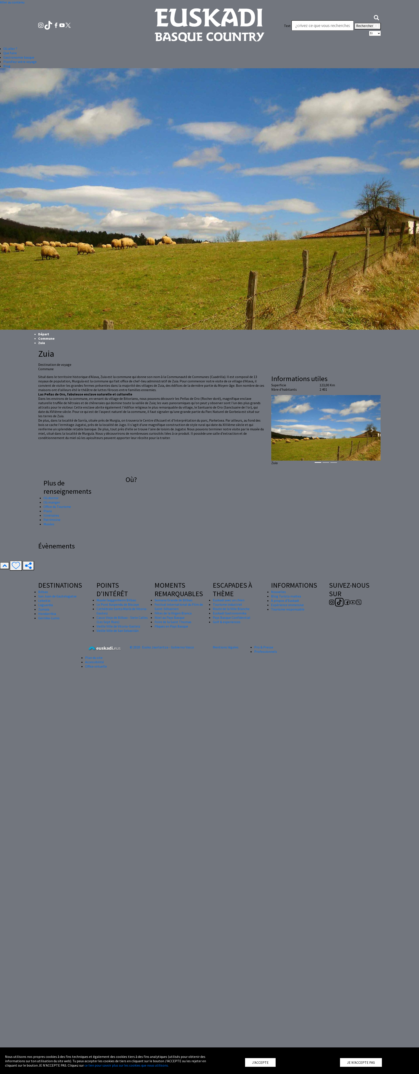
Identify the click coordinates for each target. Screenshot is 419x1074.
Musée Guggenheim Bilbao (116, 600)
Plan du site (94, 657)
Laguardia (45, 605)
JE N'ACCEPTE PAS (361, 1062)
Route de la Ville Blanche (231, 609)
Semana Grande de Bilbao (173, 600)
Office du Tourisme (57, 506)
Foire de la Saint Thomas (173, 622)
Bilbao (43, 592)
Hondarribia (47, 613)
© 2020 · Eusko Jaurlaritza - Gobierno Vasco (162, 647)
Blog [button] (6, 66)
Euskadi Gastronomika (229, 613)
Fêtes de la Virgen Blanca (173, 613)
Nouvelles (278, 592)
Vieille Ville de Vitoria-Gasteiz (118, 626)
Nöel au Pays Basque (170, 617)
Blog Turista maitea (286, 596)
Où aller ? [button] (10, 48)
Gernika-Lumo (49, 618)
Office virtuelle (96, 666)
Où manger (51, 502)
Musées (48, 524)
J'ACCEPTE (260, 1062)
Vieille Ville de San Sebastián (117, 630)
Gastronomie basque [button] (18, 57)
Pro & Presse (263, 647)
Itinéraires (51, 515)
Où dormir (50, 498)
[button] (376, 17)
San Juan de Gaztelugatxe (57, 596)
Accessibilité (94, 662)
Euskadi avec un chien (228, 600)
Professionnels (265, 651)
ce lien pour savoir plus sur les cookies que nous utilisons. (126, 1065)
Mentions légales (226, 647)
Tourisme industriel (227, 604)
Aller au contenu (12, 2)
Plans (47, 511)
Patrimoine (51, 519)
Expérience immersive (287, 605)
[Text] (322, 25)
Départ (43, 334)
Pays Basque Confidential (231, 617)
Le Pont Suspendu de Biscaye (117, 604)
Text (287, 26)
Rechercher (367, 26)
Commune (46, 338)
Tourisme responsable (287, 609)
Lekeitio (44, 600)
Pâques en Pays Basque (171, 626)
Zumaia (43, 609)
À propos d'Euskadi (285, 600)
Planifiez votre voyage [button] (20, 61)
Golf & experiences (226, 622)
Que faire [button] (10, 53)
